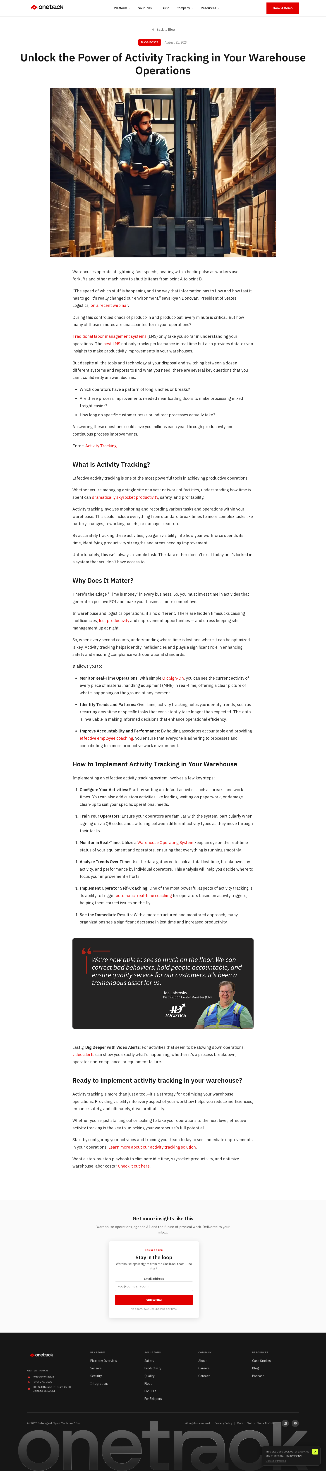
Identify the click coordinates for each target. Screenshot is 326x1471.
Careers (204, 1368)
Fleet (148, 1384)
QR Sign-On (173, 678)
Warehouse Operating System (165, 842)
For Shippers (153, 1399)
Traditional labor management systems (109, 336)
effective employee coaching (106, 738)
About (202, 1361)
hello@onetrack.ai (44, 1376)
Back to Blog (163, 30)
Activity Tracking (101, 445)
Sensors (96, 1368)
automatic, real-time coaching (144, 895)
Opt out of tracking (276, 1460)
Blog (255, 1368)
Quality (149, 1376)
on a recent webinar (109, 305)
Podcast (258, 1376)
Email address (154, 1284)
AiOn (166, 8)
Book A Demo (282, 8)
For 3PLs (150, 1391)
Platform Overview (103, 1361)
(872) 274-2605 (42, 1381)
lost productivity (114, 620)
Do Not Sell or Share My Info (256, 1423)
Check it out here (133, 1166)
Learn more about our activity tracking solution (152, 1147)
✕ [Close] (315, 1451)
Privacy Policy (223, 1423)
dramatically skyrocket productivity (125, 497)
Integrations (99, 1384)
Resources (210, 8)
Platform (122, 8)
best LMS (111, 343)
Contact (204, 1376)
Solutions (146, 8)
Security (96, 1376)
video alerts (83, 1054)
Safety (149, 1361)
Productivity (152, 1368)
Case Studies (261, 1361)
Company (185, 8)
